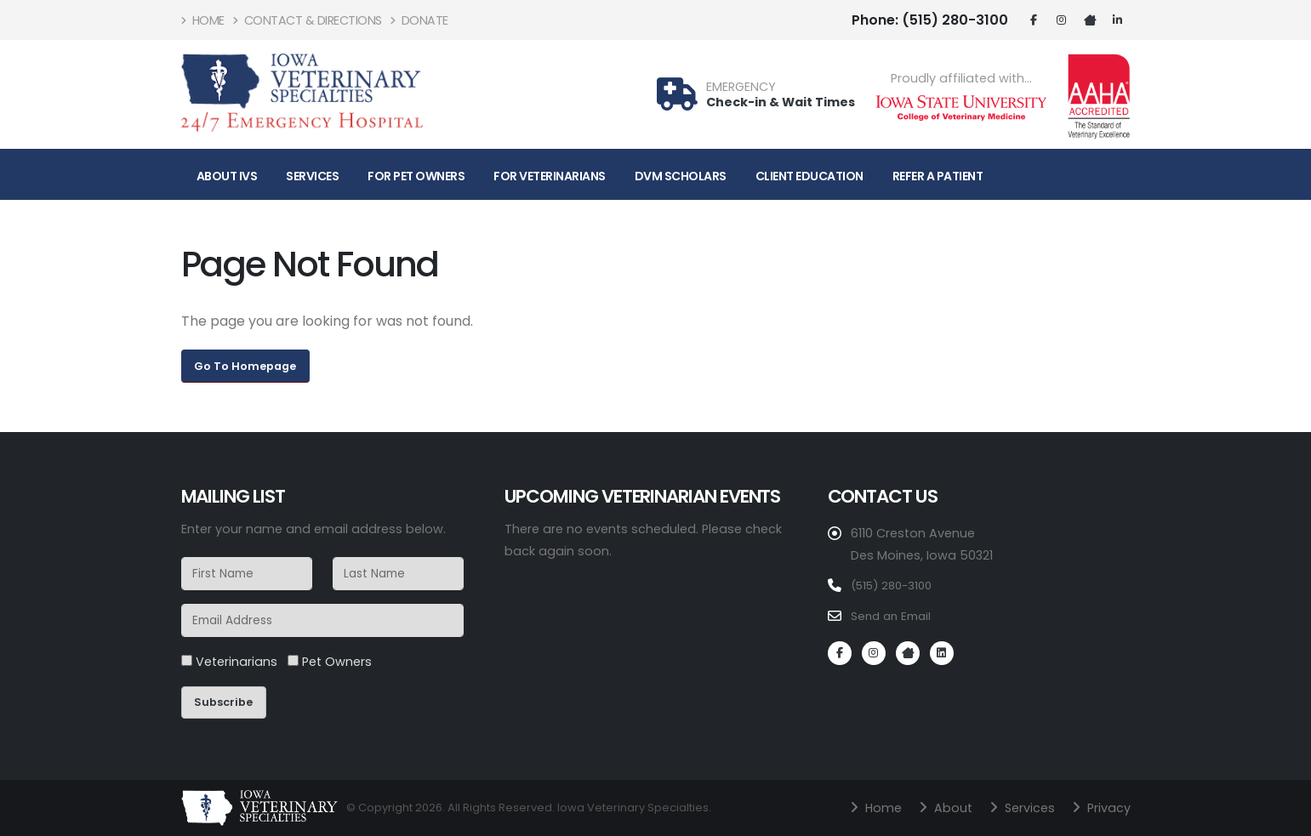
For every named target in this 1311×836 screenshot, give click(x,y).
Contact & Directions (307, 20)
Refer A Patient (937, 176)
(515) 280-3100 (930, 20)
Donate (419, 20)
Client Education (809, 176)
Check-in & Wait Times (780, 102)
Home (203, 20)
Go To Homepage (245, 366)
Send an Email (894, 614)
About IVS (227, 176)
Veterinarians (229, 661)
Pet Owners (330, 661)
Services (312, 176)
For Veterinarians (549, 176)
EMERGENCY (741, 87)
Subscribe (223, 702)
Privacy (1105, 807)
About (942, 807)
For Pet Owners (416, 176)
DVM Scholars (681, 176)
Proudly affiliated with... (961, 78)
